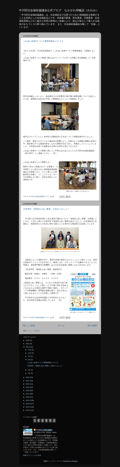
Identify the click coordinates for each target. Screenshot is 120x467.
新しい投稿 (29, 325)
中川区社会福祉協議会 (44, 430)
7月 (29, 356)
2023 (28, 347)
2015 (28, 400)
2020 (28, 384)
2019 (28, 387)
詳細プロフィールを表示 (32, 455)
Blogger (75, 461)
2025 (28, 340)
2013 (28, 407)
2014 (28, 404)
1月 (29, 373)
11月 (30, 353)
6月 (29, 360)
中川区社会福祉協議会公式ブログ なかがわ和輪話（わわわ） (59, 10)
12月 (30, 350)
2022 (28, 377)
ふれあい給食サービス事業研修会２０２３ (43, 41)
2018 (28, 390)
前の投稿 (92, 325)
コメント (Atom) (33, 331)
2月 (29, 370)
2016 (28, 397)
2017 (28, 394)
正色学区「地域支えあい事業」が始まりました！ (46, 209)
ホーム (61, 325)
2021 (28, 381)
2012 (28, 410)
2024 (28, 344)
